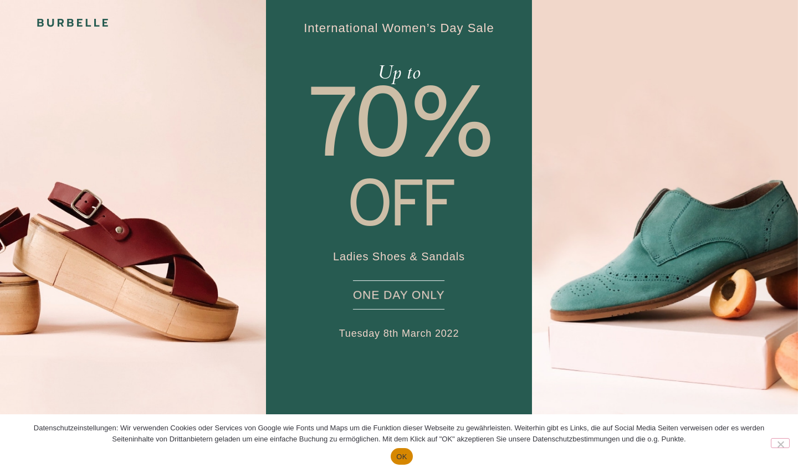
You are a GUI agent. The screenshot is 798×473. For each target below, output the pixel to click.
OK (401, 457)
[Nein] (780, 443)
